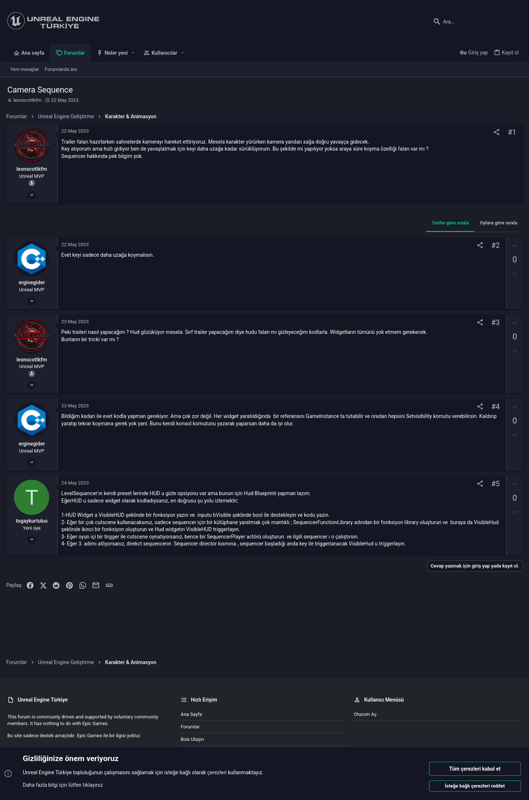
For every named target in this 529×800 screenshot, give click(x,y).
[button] (133, 52)
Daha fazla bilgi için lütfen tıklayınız (63, 785)
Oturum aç (365, 714)
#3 (494, 322)
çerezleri (217, 773)
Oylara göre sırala (497, 223)
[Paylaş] (495, 132)
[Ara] (476, 21)
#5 (494, 484)
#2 (494, 245)
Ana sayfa (191, 714)
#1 (511, 132)
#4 (494, 407)
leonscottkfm (27, 100)
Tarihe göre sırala (449, 223)
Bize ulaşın (192, 739)
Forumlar (190, 726)
